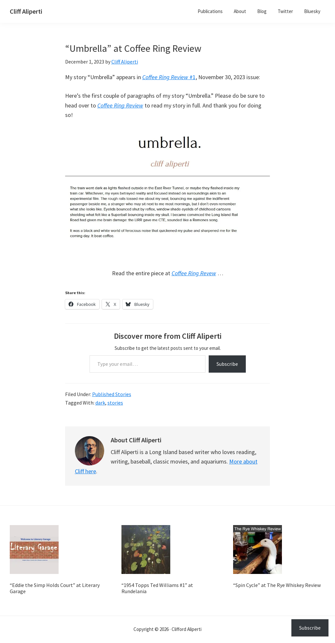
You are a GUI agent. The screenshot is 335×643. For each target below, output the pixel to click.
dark (100, 402)
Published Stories (111, 394)
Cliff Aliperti (26, 11)
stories (115, 402)
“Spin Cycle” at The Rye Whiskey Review (277, 585)
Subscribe (227, 364)
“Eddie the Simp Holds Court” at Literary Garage (55, 588)
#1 (169, 77)
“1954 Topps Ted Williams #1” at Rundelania (157, 588)
